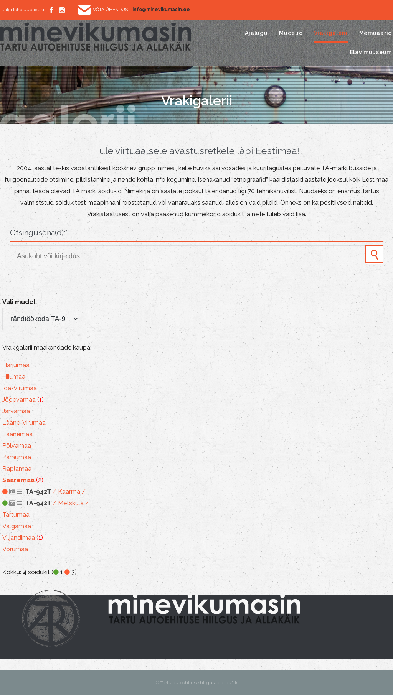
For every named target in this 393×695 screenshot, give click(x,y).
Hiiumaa (13, 376)
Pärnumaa (16, 457)
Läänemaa (17, 434)
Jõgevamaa (19, 399)
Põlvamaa (16, 445)
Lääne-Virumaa (24, 422)
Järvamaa (16, 411)
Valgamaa (16, 526)
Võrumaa (15, 549)
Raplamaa (16, 468)
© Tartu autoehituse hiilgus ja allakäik (197, 682)
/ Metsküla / (45, 503)
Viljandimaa (18, 537)
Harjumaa (16, 365)
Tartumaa (16, 514)
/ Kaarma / (44, 491)
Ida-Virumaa (19, 388)
